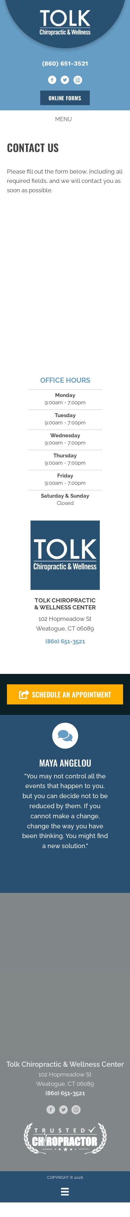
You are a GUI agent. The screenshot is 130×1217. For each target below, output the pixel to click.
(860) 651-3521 (65, 63)
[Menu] (65, 1191)
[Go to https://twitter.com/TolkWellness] (65, 80)
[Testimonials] (65, 797)
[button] (65, 694)
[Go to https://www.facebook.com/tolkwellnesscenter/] (52, 80)
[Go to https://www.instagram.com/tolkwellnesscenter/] (78, 80)
